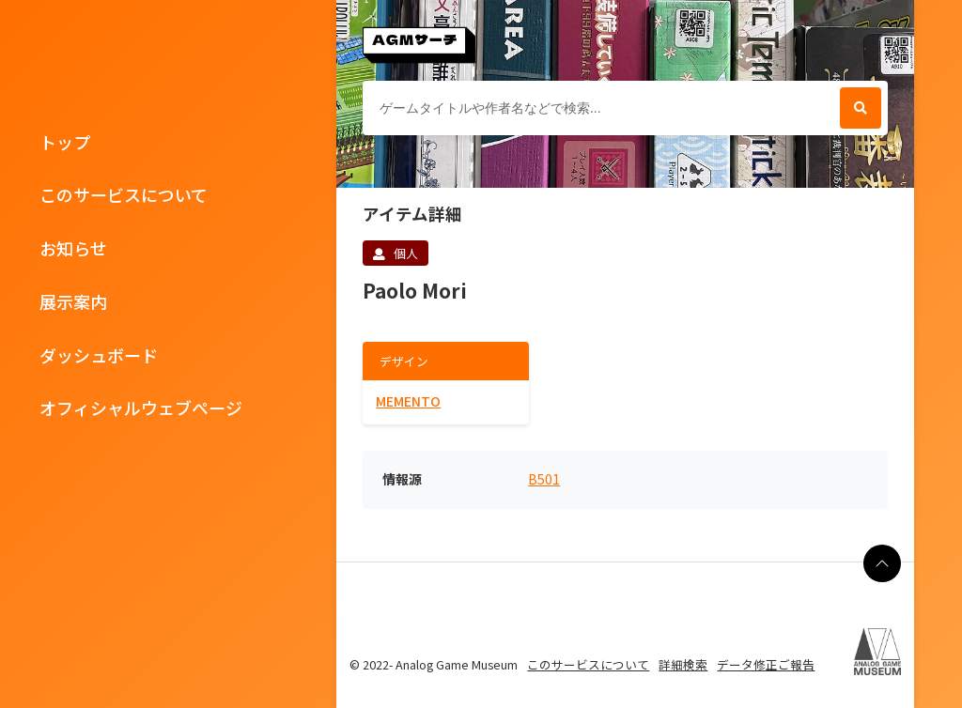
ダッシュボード (98, 355)
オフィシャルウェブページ (140, 407)
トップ (64, 142)
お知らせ (73, 248)
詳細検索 (683, 664)
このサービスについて (123, 194)
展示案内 (73, 301)
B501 (544, 479)
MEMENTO (408, 401)
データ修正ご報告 (766, 664)
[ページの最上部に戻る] (882, 563)
